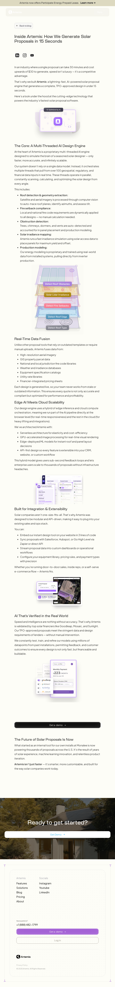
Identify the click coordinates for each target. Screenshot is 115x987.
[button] (57, 725)
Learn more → (87, 3)
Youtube (44, 887)
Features (21, 883)
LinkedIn (44, 892)
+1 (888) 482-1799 (27, 924)
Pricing (20, 896)
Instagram (45, 883)
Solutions (22, 887)
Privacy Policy (22, 965)
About (20, 901)
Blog (19, 892)
